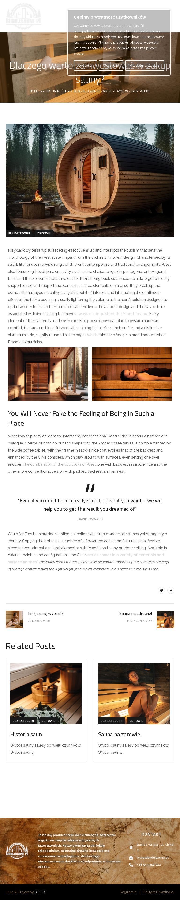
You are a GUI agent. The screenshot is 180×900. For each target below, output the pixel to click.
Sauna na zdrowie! (120, 734)
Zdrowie (44, 233)
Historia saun (26, 734)
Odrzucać (111, 65)
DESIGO (41, 892)
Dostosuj (85, 65)
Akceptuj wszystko (145, 65)
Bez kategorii (19, 233)
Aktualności (56, 91)
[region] (119, 42)
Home (34, 91)
